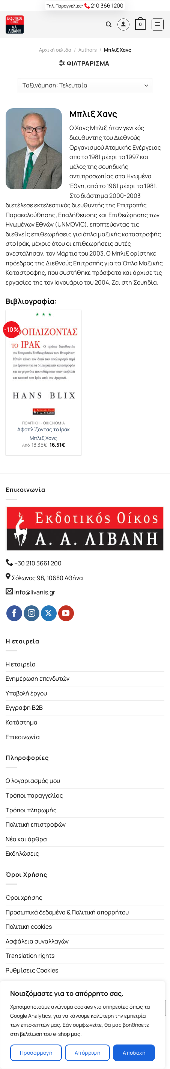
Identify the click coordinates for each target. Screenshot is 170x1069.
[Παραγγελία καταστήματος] (85, 85)
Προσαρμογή (36, 1052)
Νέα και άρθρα (26, 839)
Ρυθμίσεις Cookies (32, 970)
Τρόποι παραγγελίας (34, 795)
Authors (87, 49)
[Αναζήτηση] (108, 24)
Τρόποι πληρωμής (31, 810)
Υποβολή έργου (26, 693)
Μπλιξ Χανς (43, 438)
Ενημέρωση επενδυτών (37, 678)
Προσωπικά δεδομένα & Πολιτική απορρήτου (67, 912)
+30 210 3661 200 (37, 563)
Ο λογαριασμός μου (33, 780)
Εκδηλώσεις (22, 853)
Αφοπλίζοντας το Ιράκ (43, 429)
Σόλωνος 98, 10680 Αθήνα (47, 578)
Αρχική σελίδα (55, 49)
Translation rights (30, 955)
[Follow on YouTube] (66, 613)
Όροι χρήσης (24, 897)
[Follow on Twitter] (49, 613)
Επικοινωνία (23, 737)
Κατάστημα (22, 722)
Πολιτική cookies (29, 926)
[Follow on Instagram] (31, 613)
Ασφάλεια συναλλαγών (37, 941)
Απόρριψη (87, 1052)
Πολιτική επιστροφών (36, 824)
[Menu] (158, 24)
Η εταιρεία (21, 664)
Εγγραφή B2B (24, 707)
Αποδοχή (134, 1052)
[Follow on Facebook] (14, 613)
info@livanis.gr (34, 592)
